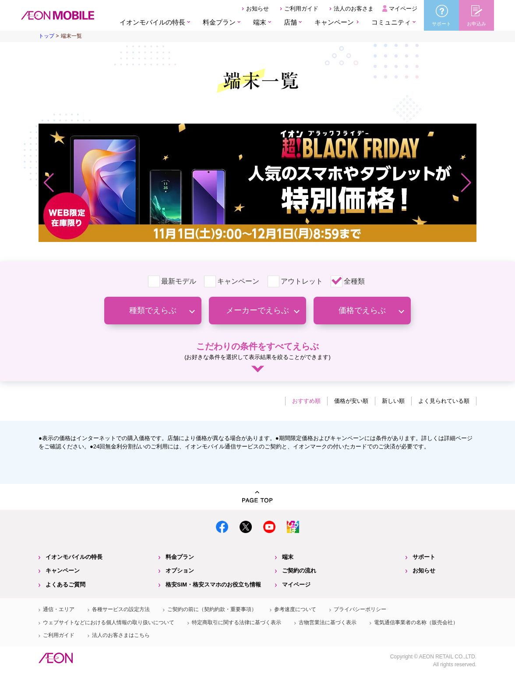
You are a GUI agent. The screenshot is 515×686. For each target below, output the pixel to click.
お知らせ (257, 8)
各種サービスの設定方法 (121, 609)
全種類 (354, 281)
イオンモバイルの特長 (74, 557)
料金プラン (180, 557)
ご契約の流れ (299, 570)
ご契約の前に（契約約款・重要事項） (212, 609)
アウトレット (302, 281)
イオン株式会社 (56, 658)
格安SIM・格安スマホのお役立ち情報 (213, 584)
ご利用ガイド (301, 8)
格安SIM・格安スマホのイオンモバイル (57, 15)
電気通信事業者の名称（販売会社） (416, 622)
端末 (287, 557)
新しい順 (393, 401)
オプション (180, 570)
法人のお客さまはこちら (121, 635)
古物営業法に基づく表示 (327, 622)
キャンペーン (334, 22)
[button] (49, 182)
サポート (424, 557)
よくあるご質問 (65, 584)
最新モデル (178, 281)
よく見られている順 (443, 401)
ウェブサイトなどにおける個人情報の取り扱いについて (108, 622)
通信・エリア (58, 609)
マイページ (403, 8)
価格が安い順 (351, 401)
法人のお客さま (354, 8)
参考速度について (295, 609)
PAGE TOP (257, 497)
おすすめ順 (306, 401)
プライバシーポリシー (360, 609)
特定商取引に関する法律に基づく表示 (236, 622)
